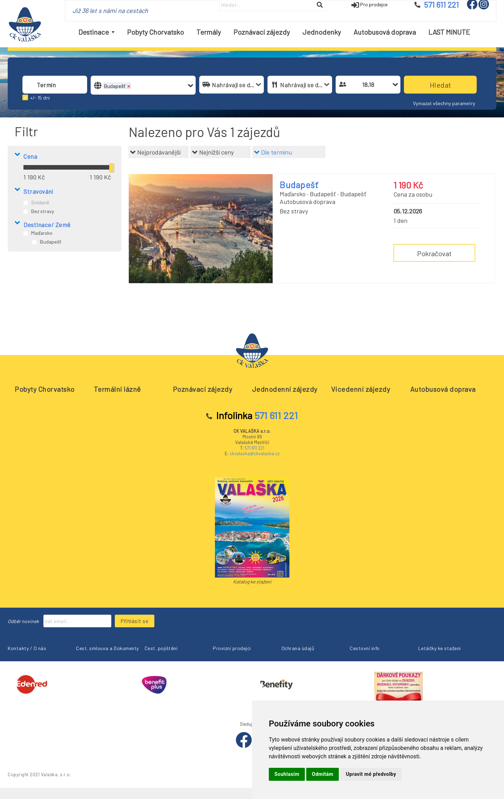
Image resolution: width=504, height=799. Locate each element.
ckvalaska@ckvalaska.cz (255, 453)
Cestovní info (365, 648)
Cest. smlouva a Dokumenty (107, 648)
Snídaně (40, 202)
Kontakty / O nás (27, 648)
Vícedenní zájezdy (360, 389)
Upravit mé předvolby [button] (371, 774)
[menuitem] (96, 32)
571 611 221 (254, 448)
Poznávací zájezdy (202, 389)
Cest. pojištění (161, 648)
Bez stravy (42, 211)
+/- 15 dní (40, 98)
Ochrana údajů (298, 648)
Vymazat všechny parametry (444, 103)
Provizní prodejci (232, 648)
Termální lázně (117, 389)
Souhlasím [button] (286, 774)
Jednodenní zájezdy (284, 389)
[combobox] (55, 84)
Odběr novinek (23, 621)
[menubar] (274, 32)
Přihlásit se (134, 621)
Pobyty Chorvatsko (45, 389)
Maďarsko (41, 233)
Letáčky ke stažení (439, 648)
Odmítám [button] (322, 774)
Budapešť (50, 242)
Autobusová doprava (443, 389)
